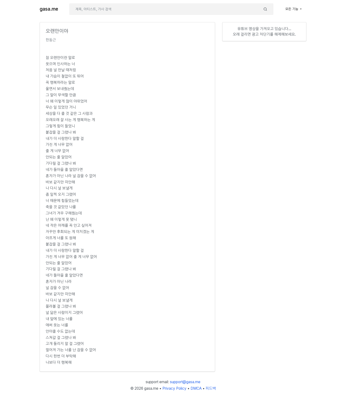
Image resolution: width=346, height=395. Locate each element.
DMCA (196, 388)
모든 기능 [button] (292, 9)
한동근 (51, 40)
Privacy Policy (174, 388)
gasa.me (49, 9)
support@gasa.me (185, 382)
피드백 (211, 388)
